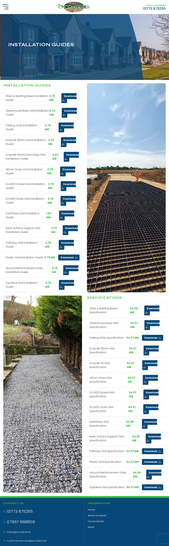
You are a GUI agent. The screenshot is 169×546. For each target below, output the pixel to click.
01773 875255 (20, 511)
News (91, 527)
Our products (96, 521)
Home (91, 509)
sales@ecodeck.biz (19, 532)
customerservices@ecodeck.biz (27, 540)
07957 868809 (21, 522)
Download (69, 97)
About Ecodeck (97, 515)
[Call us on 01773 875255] (154, 7)
